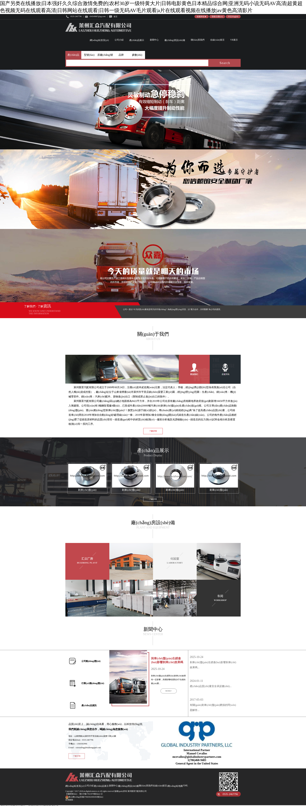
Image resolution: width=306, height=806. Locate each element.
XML (185, 785)
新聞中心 (154, 40)
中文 (230, 16)
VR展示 (234, 40)
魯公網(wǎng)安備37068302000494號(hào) (84, 797)
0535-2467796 (76, 16)
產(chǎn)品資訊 (89, 705)
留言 (115, 16)
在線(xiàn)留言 (217, 40)
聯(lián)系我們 (197, 40)
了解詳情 (153, 431)
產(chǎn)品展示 (136, 40)
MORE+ (168, 691)
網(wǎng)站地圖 (175, 786)
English (235, 16)
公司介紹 (119, 40)
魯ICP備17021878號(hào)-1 (90, 794)
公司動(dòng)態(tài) (91, 661)
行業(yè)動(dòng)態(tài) (92, 683)
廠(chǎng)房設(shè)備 (174, 40)
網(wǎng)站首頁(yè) (99, 40)
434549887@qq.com (97, 16)
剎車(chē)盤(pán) (87, 490)
